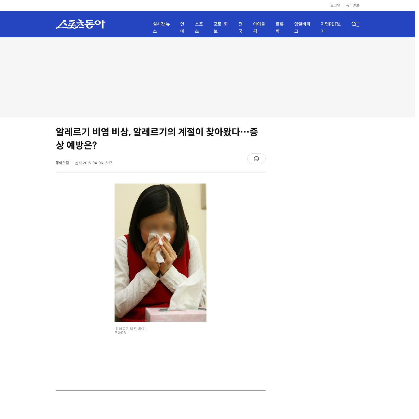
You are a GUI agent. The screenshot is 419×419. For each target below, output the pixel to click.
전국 (240, 27)
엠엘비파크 (302, 27)
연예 (182, 27)
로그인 (335, 5)
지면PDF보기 (331, 27)
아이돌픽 (259, 27)
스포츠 (199, 27)
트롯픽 (279, 27)
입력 (93, 163)
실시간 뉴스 (161, 27)
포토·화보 (221, 27)
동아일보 (352, 5)
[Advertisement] (207, 77)
